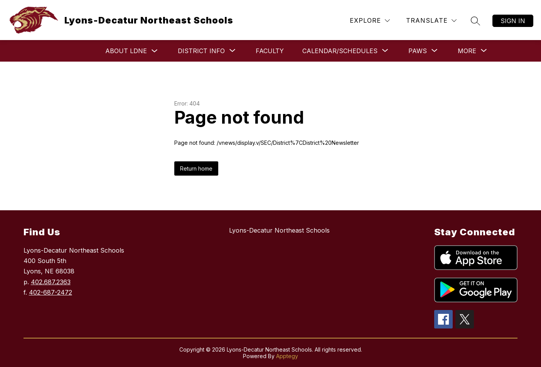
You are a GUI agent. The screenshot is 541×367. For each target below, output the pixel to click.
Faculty (270, 51)
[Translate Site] (431, 20)
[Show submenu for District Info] (201, 50)
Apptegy (287, 356)
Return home (196, 168)
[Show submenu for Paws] (417, 50)
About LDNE (126, 51)
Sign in (513, 21)
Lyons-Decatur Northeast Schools (279, 230)
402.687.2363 (51, 282)
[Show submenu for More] (467, 50)
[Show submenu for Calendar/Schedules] (340, 50)
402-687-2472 (50, 292)
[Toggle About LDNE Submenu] (154, 51)
